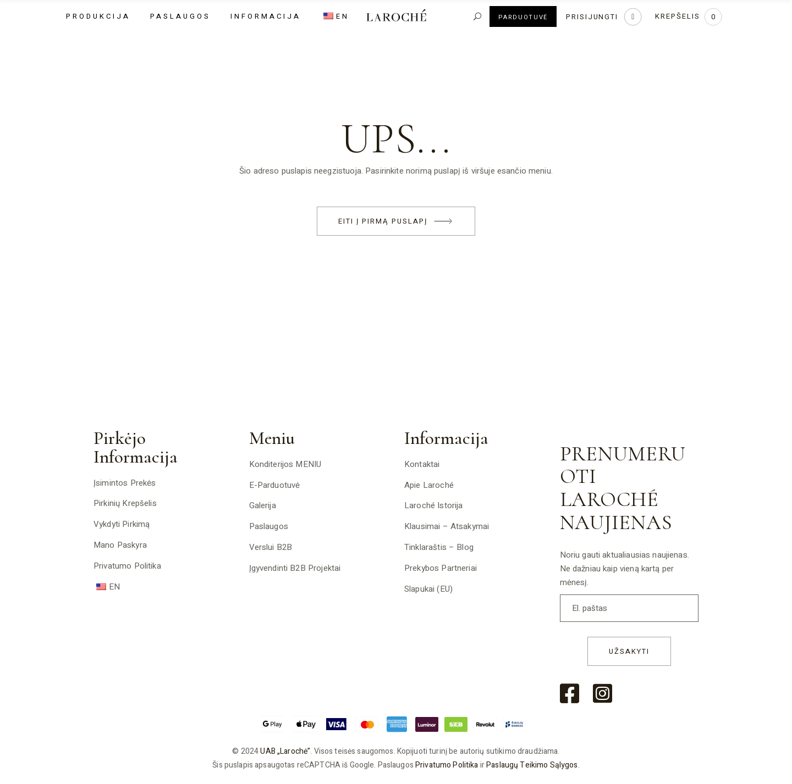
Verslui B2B (271, 547)
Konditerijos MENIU (285, 464)
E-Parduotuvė (274, 485)
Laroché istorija (433, 505)
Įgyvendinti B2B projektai (295, 568)
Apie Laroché (429, 485)
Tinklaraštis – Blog (439, 547)
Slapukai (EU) (428, 589)
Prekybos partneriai (440, 568)
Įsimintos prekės (125, 483)
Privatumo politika (127, 566)
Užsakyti (629, 651)
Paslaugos (268, 526)
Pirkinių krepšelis (125, 503)
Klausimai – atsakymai (446, 526)
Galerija (262, 505)
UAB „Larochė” (285, 751)
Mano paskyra (120, 545)
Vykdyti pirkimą (122, 524)
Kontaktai (421, 464)
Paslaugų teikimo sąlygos (532, 765)
